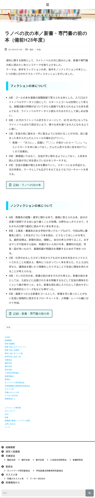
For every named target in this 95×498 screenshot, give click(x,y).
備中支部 (8, 366)
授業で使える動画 (12, 350)
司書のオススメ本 (12, 392)
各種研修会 (9, 376)
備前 (31, 49)
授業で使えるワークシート (15, 347)
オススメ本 (9, 389)
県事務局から (10, 398)
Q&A (7, 414)
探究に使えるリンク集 (14, 353)
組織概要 (8, 340)
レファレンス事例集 (13, 407)
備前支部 (8, 363)
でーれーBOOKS (11, 395)
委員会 (7, 379)
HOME (7, 337)
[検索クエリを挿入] (47, 327)
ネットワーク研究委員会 (15, 382)
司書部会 (8, 360)
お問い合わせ (10, 424)
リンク (7, 427)
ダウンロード (10, 411)
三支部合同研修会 (12, 373)
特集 (39, 49)
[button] (47, 4)
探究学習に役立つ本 (13, 356)
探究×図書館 (10, 343)
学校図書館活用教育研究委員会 (17, 386)
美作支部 (8, 369)
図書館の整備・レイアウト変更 (17, 420)
